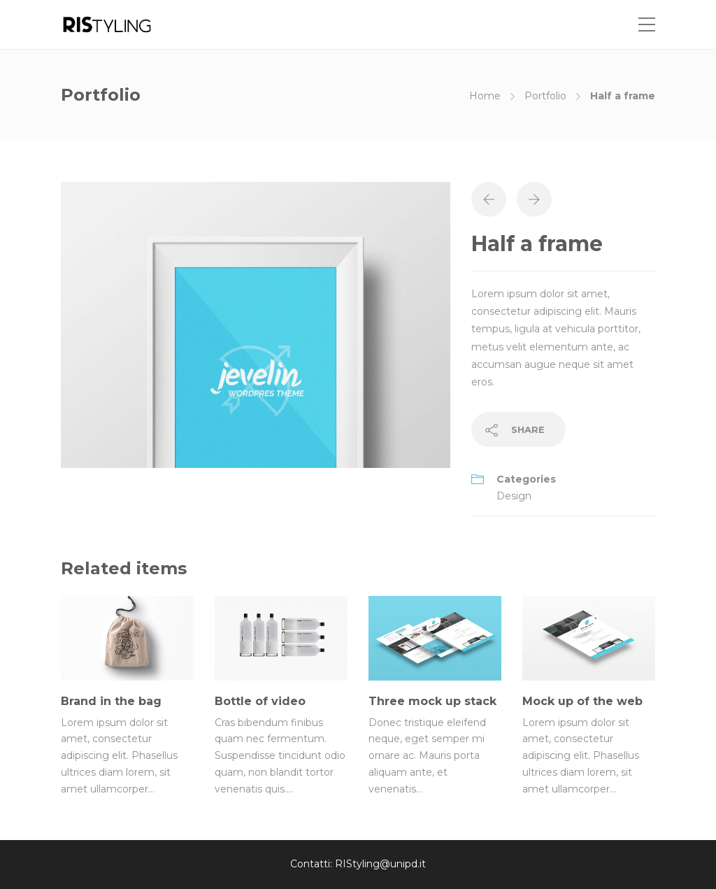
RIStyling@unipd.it (380, 864)
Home (485, 96)
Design (513, 496)
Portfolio (545, 96)
